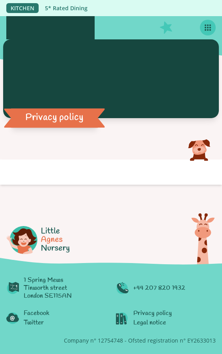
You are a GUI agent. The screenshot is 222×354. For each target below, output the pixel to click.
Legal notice (149, 323)
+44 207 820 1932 (159, 288)
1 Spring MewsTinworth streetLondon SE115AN (48, 288)
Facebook (36, 313)
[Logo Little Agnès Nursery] (50, 27)
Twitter (34, 323)
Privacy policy (152, 313)
